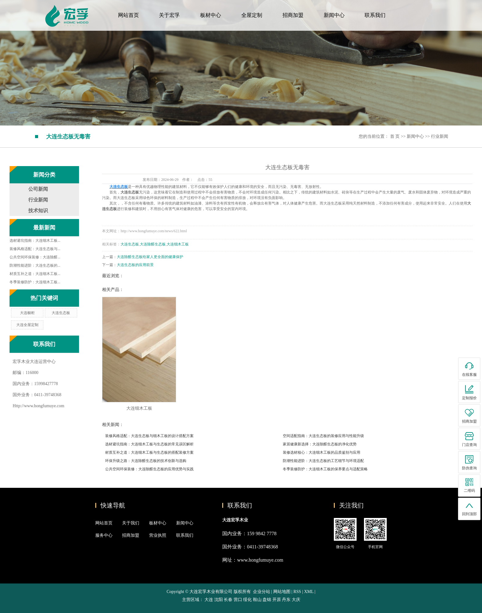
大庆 (296, 599)
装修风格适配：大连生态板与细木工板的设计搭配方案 (149, 436)
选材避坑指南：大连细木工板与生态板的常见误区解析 (149, 444)
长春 (228, 599)
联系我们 (375, 15)
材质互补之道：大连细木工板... (35, 274)
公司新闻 (38, 189)
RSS (297, 591)
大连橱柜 (27, 313)
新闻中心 (334, 15)
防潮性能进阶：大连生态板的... (35, 265)
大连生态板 (61, 313)
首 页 (395, 136)
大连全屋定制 (27, 325)
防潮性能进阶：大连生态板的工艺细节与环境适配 (323, 461)
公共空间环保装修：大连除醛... (35, 257)
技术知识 (38, 210)
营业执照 (157, 535)
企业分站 (261, 591)
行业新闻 (439, 136)
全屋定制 (251, 15)
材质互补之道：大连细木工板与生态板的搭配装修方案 (149, 452)
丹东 (286, 599)
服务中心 (104, 535)
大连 (208, 599)
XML (309, 591)
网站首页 (128, 15)
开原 (276, 599)
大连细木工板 (178, 244)
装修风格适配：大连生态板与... (35, 249)
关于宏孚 (169, 15)
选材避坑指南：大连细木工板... (35, 240)
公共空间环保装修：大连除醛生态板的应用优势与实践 (149, 469)
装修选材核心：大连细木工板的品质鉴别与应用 (321, 452)
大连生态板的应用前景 (135, 265)
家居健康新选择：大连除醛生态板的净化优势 (320, 444)
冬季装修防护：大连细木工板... (35, 282)
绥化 (247, 599)
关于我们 (130, 523)
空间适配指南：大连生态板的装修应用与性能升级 (323, 436)
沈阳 (218, 599)
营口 (238, 599)
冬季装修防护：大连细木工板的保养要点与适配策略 (325, 469)
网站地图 (282, 591)
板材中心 (210, 15)
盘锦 (267, 599)
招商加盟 (292, 15)
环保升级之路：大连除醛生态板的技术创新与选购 (145, 461)
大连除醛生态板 (153, 244)
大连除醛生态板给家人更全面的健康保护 (150, 257)
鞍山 (257, 599)
